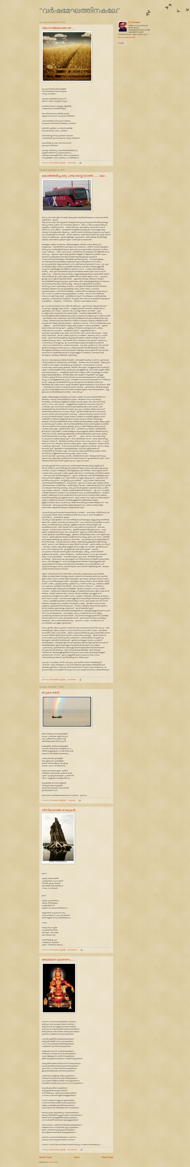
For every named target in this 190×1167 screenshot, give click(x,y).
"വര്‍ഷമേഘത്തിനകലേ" (79, 10)
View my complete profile (126, 37)
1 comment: (71, 800)
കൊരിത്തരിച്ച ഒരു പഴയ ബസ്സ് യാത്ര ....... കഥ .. (74, 175)
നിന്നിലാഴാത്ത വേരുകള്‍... (59, 810)
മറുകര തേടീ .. (51, 692)
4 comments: (72, 679)
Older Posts (107, 1157)
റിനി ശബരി (135, 22)
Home (77, 1157)
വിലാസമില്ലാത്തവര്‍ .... (58, 28)
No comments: (72, 950)
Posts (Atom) (53, 1162)
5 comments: (72, 163)
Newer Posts (45, 1157)
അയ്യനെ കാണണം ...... (59, 959)
